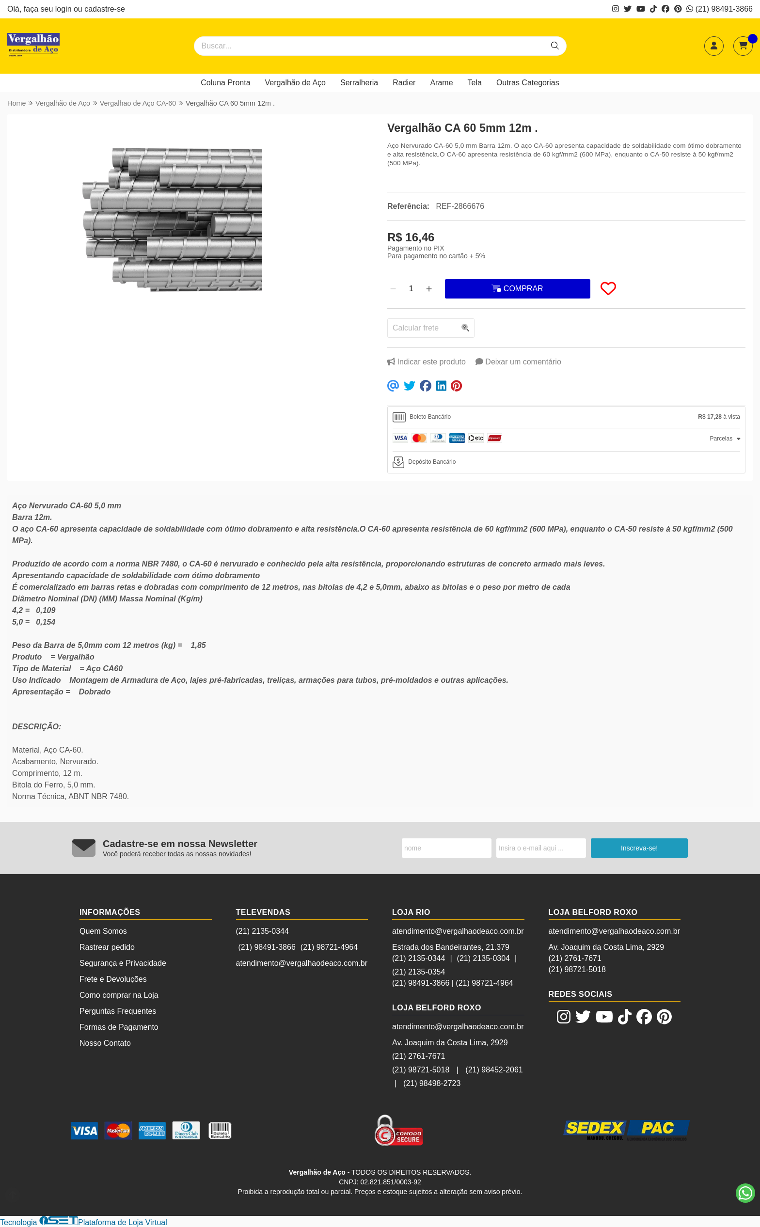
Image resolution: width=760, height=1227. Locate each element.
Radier (404, 83)
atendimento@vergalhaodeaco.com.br (302, 963)
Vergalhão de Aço (295, 83)
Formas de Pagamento (118, 1027)
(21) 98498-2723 (431, 1083)
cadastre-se (104, 9)
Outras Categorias (527, 83)
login (64, 9)
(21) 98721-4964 (329, 947)
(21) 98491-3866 (719, 9)
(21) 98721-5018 (420, 1070)
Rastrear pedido (107, 947)
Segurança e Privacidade (122, 963)
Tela (475, 83)
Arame (441, 83)
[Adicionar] (429, 289)
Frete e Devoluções (113, 979)
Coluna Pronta (225, 83)
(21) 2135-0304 (483, 958)
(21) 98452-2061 (493, 1070)
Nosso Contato (105, 1043)
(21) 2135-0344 (262, 931)
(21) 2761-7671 (418, 1056)
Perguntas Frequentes (117, 1011)
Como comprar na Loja (118, 995)
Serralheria (359, 83)
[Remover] (393, 289)
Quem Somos (103, 931)
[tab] (566, 417)
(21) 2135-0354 (418, 972)
